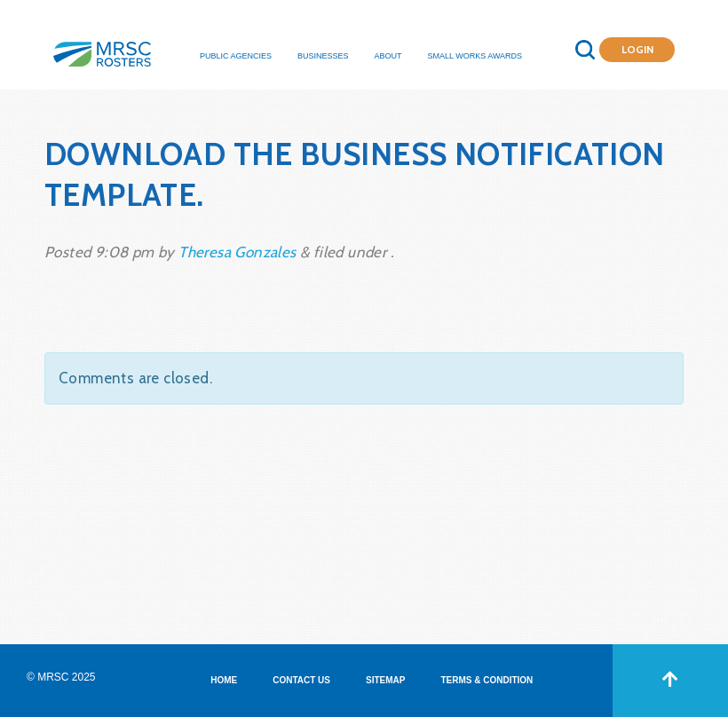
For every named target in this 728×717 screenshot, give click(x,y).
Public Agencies (236, 55)
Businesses (323, 55)
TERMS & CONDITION (486, 680)
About (388, 55)
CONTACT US (301, 680)
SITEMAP (385, 680)
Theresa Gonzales (237, 252)
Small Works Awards (475, 55)
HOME (223, 680)
